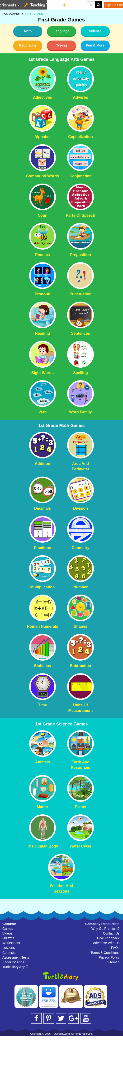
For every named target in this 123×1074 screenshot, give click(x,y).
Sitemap (113, 962)
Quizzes (8, 938)
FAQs (115, 948)
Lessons (8, 948)
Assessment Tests (15, 957)
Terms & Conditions (105, 953)
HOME (6, 13)
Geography (28, 45)
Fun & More (95, 45)
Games (7, 928)
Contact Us (111, 933)
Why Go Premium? (105, 928)
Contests (8, 953)
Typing (61, 45)
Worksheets (11, 943)
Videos (7, 933)
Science (95, 31)
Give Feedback (108, 938)
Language (61, 31)
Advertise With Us (106, 943)
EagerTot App (13, 962)
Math (28, 31)
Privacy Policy (109, 957)
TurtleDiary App (15, 967)
